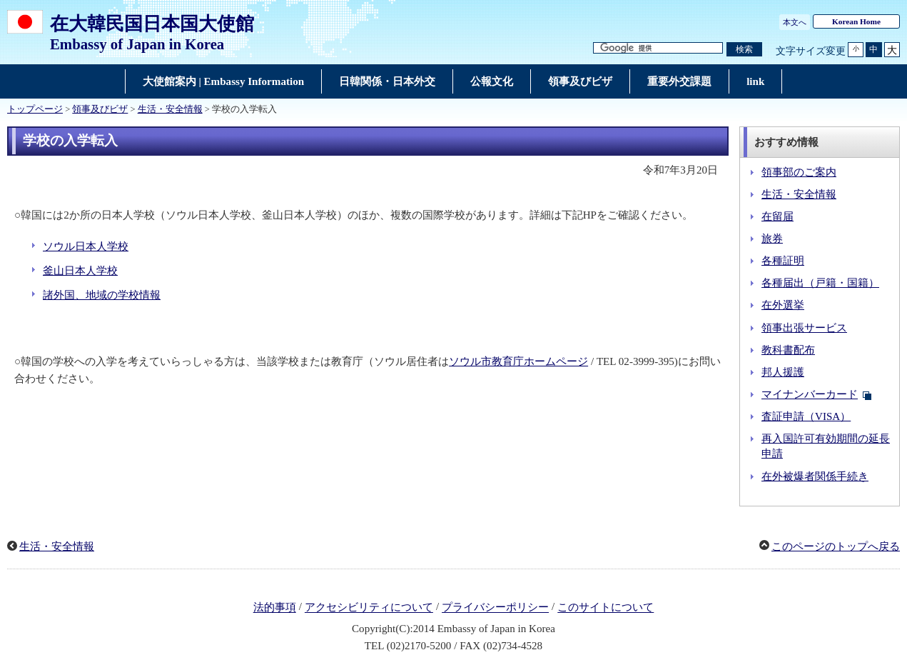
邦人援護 (782, 372)
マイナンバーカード (809, 394)
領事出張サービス (804, 328)
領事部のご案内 (798, 172)
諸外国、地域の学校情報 (102, 295)
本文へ (794, 22)
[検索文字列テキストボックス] (658, 48)
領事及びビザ (100, 109)
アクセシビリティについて (369, 608)
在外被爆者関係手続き (814, 476)
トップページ (35, 109)
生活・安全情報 (170, 109)
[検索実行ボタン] (744, 49)
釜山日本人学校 (80, 270)
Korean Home (856, 21)
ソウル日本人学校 (85, 246)
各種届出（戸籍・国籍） (820, 283)
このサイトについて (605, 608)
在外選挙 (782, 305)
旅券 (772, 238)
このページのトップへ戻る (835, 546)
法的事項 (274, 608)
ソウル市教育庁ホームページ (518, 361)
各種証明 (782, 260)
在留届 (777, 216)
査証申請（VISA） (806, 416)
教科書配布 (788, 350)
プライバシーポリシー (495, 608)
